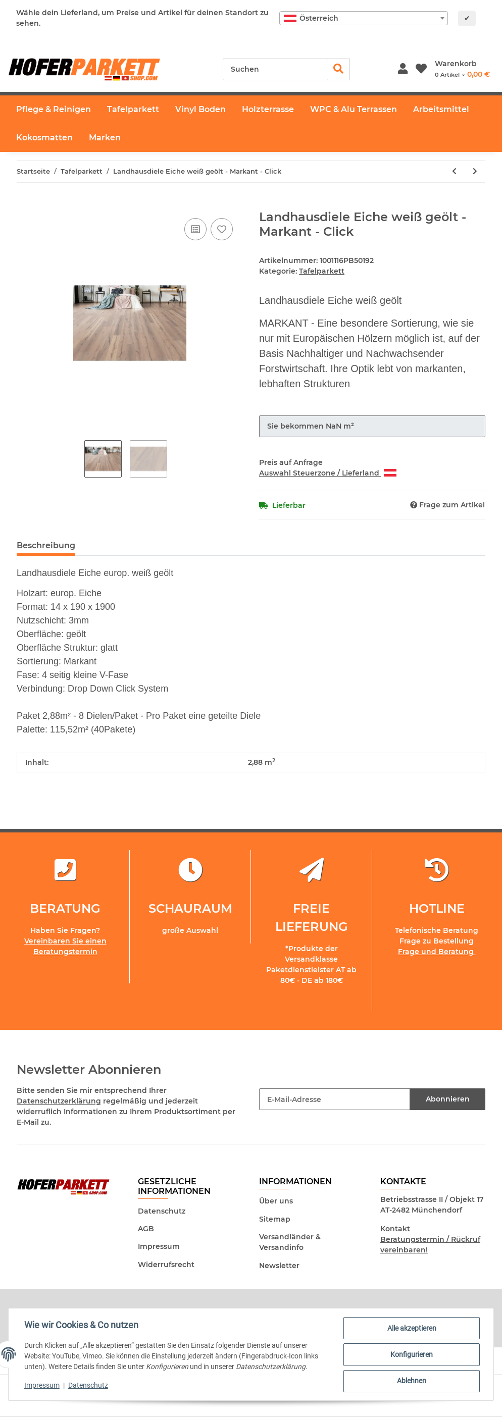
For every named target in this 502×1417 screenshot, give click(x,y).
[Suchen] (275, 69)
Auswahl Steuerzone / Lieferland (327, 473)
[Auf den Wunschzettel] (222, 229)
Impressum (159, 1246)
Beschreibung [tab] (46, 545)
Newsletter (279, 1265)
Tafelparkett (321, 271)
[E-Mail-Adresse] (334, 1099)
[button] (403, 69)
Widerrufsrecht (166, 1264)
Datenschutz (161, 1211)
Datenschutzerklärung (59, 1101)
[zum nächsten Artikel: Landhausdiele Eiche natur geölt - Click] (475, 171)
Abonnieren (448, 1099)
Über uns (276, 1200)
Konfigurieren (411, 1355)
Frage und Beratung (437, 951)
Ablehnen (411, 1381)
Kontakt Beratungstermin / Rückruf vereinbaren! (430, 1239)
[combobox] (363, 18)
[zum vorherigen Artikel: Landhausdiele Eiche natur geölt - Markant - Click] (454, 171)
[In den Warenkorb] (25, 204)
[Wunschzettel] (421, 69)
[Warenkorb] (462, 69)
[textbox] (363, 18)
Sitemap (274, 1219)
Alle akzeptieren (411, 1329)
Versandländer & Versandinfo (290, 1242)
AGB (146, 1228)
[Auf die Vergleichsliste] (195, 229)
